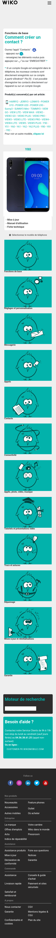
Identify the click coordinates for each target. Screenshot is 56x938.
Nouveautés (11, 802)
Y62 (25, 126)
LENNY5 (34, 101)
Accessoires (11, 807)
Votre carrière (35, 824)
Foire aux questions (38, 850)
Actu (7, 834)
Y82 (8, 130)
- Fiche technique (15, 226)
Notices (32, 855)
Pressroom (34, 834)
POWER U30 (37, 105)
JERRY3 (24, 101)
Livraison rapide (13, 883)
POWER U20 (21, 105)
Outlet (31, 808)
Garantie (32, 860)
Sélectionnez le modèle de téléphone (28, 235)
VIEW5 (23, 123)
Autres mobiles (13, 813)
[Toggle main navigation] (49, 3)
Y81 (49, 126)
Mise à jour (10, 855)
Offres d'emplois (13, 829)
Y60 (13, 126)
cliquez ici (38, 133)
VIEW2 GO (10, 116)
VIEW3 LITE (20, 119)
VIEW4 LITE (11, 123)
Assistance (10, 875)
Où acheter (34, 813)
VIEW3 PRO (34, 119)
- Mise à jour (12, 219)
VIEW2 (39, 112)
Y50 (45, 123)
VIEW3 (8, 119)
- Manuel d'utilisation (17, 223)
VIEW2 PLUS (24, 116)
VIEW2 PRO (39, 116)
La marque (10, 824)
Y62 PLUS (34, 126)
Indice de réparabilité (16, 839)
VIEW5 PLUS (34, 123)
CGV (30, 907)
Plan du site (34, 920)
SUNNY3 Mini (21, 108)
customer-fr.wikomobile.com (25, 749)
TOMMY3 (36, 108)
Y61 (19, 126)
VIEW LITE (15, 112)
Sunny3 (9, 108)
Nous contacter (13, 907)
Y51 (7, 126)
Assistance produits (15, 850)
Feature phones (36, 802)
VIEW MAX (28, 112)
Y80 (43, 126)
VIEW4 (45, 119)
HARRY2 (13, 101)
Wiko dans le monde (39, 829)
